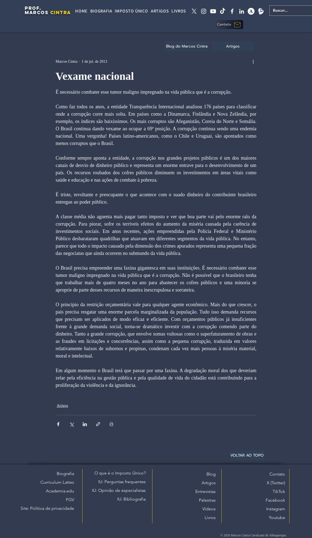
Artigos (62, 406)
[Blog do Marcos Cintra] (186, 46)
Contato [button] (277, 474)
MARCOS (36, 12)
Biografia (65, 473)
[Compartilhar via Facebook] (58, 424)
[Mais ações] (253, 61)
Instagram (275, 508)
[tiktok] (222, 11)
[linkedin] (241, 11)
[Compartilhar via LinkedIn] (84, 424)
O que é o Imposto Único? (120, 473)
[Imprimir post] (111, 424)
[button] (229, 24)
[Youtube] (213, 11)
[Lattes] (260, 11)
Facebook (275, 500)
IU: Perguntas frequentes (122, 481)
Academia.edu (60, 490)
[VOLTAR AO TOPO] (247, 455)
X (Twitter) (276, 482)
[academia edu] (251, 11)
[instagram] (203, 11)
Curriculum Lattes (57, 482)
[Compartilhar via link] (98, 424)
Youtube (277, 517)
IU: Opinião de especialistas (119, 490)
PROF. (33, 8)
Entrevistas (205, 491)
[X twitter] (194, 11)
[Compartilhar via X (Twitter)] (71, 424)
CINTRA (60, 12)
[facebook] (232, 11)
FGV (70, 499)
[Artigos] (232, 46)
